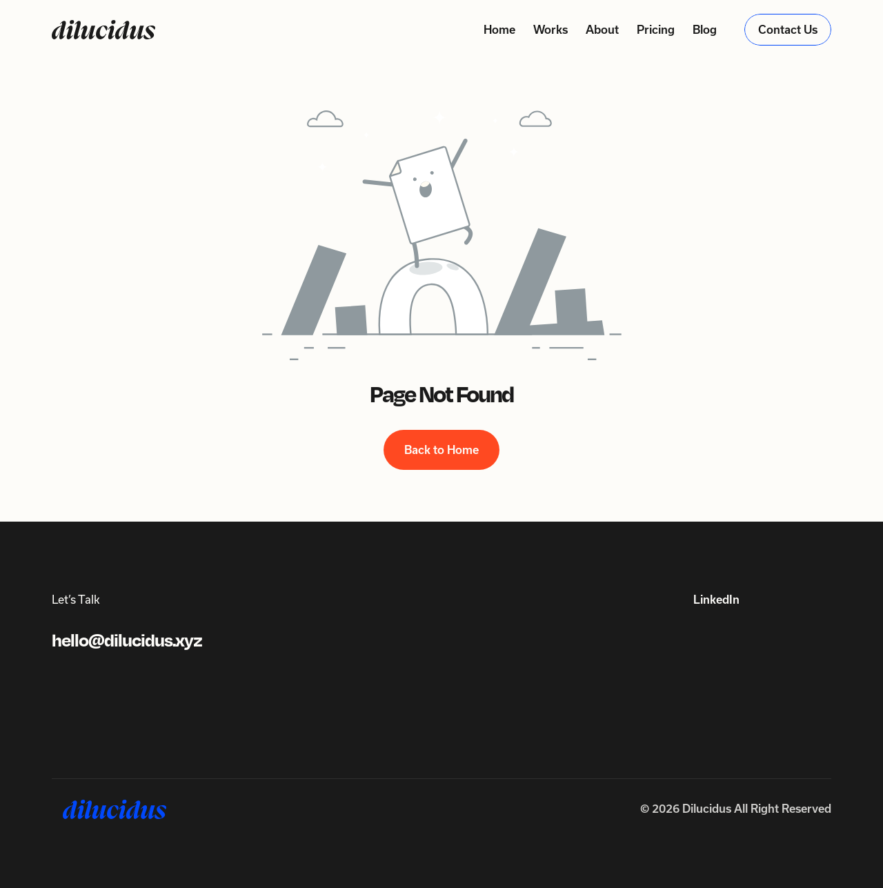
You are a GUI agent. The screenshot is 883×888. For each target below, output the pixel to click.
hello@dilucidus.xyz (127, 640)
